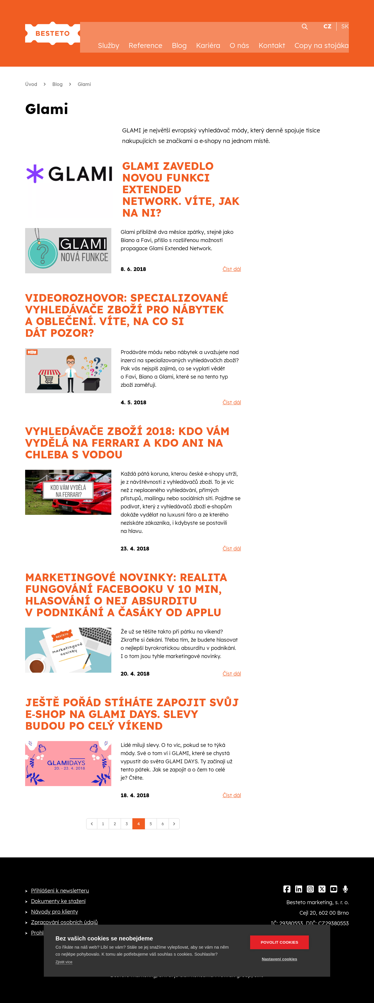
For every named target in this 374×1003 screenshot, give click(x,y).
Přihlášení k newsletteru (60, 882)
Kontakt (272, 37)
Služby (108, 37)
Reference (145, 37)
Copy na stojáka (322, 37)
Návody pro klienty (54, 903)
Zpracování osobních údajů (64, 914)
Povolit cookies (283, 942)
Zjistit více (64, 962)
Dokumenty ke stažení (58, 893)
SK (345, 18)
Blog (179, 37)
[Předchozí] (91, 815)
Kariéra (208, 37)
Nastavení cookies (283, 959)
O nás (239, 37)
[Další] (174, 815)
